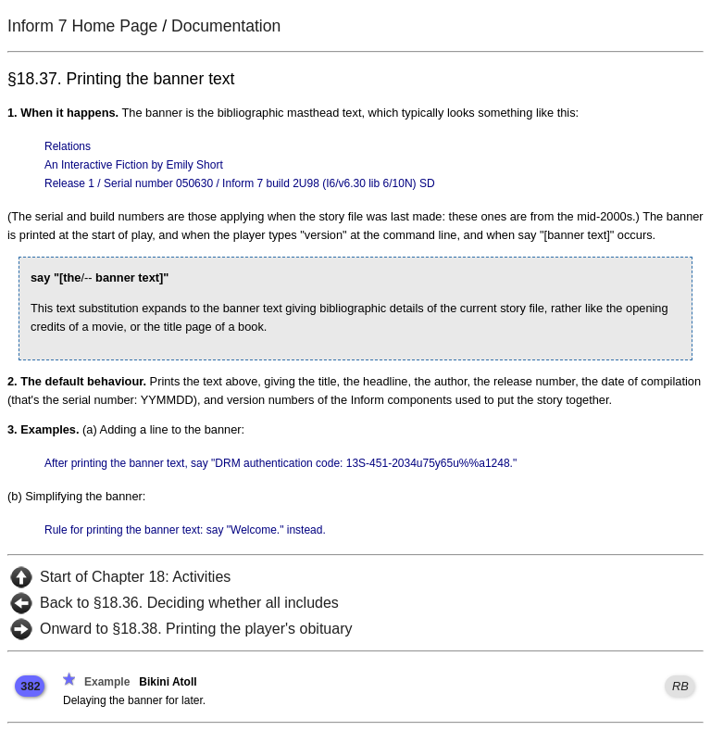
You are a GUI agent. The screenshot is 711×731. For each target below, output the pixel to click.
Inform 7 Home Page (82, 26)
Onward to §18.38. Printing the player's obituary (196, 628)
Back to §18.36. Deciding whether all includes (189, 603)
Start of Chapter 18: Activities (135, 577)
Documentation (226, 26)
